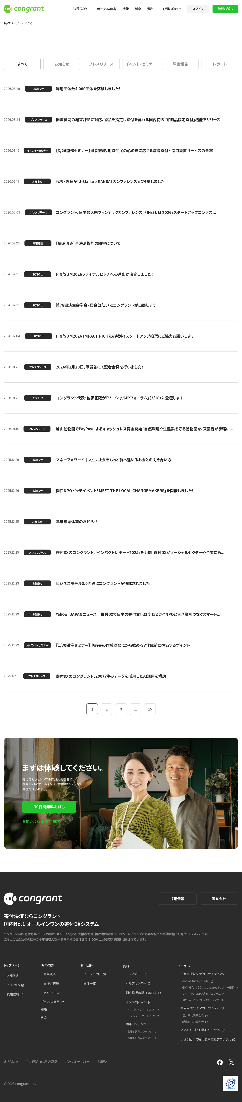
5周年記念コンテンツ (140, 1037)
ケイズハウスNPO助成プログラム (201, 993)
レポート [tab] (220, 64)
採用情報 (177, 898)
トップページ (11, 23)
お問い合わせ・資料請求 (41, 821)
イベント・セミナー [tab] (141, 64)
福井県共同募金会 (193, 1015)
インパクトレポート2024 (141, 1016)
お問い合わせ (172, 8)
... (135, 708)
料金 (138, 8)
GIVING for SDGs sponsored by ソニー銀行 (208, 987)
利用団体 (87, 965)
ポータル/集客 (106, 8)
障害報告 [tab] (180, 64)
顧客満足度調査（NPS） (141, 992)
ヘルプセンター (136, 983)
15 (150, 708)
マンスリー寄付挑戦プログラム (200, 1029)
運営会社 (219, 898)
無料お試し (225, 9)
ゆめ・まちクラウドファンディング (200, 1000)
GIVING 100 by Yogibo (195, 981)
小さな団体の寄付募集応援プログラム (205, 1039)
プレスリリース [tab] (101, 64)
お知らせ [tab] (62, 64)
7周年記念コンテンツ (140, 1031)
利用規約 (102, 1061)
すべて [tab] (22, 64)
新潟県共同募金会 (193, 1021)
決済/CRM (80, 8)
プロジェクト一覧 (94, 974)
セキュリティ (52, 993)
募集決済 (50, 974)
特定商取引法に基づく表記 (41, 1061)
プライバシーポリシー (77, 1061)
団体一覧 (89, 983)
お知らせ (12, 975)
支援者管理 (51, 983)
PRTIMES (13, 985)
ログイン (198, 9)
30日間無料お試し (49, 806)
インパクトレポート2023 (141, 1009)
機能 (126, 8)
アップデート (134, 973)
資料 (150, 8)
